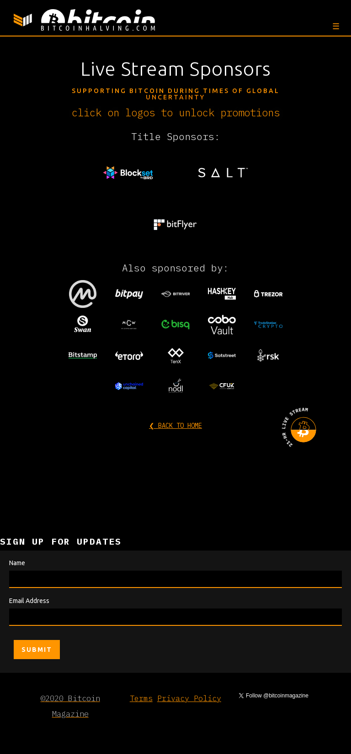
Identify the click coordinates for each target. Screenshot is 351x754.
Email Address (29, 601)
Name (17, 563)
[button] (335, 26)
